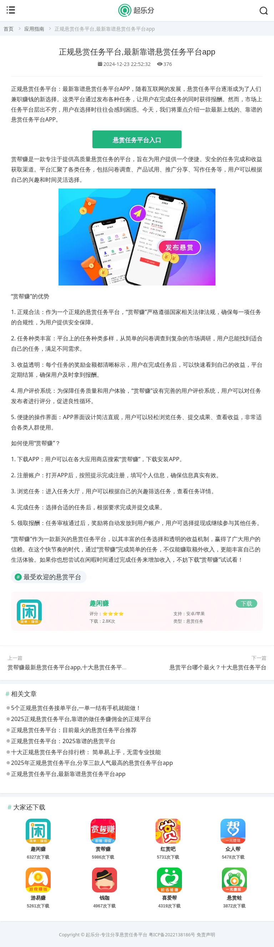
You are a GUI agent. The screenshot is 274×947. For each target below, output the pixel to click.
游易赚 (38, 898)
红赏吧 (168, 849)
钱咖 (105, 898)
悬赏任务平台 (133, 935)
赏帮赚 (103, 849)
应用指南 (34, 28)
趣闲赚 (99, 603)
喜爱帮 (169, 898)
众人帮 (232, 849)
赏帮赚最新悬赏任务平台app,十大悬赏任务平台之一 (73, 667)
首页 (9, 28)
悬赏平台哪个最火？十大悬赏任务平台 (218, 667)
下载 (246, 603)
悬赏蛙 (234, 898)
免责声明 (206, 935)
